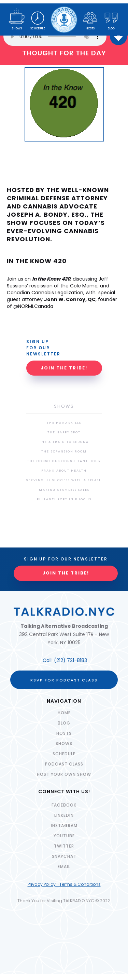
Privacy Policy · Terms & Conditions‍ (64, 884)
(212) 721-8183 (70, 660)
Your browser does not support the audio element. (54, 36)
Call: (48, 660)
